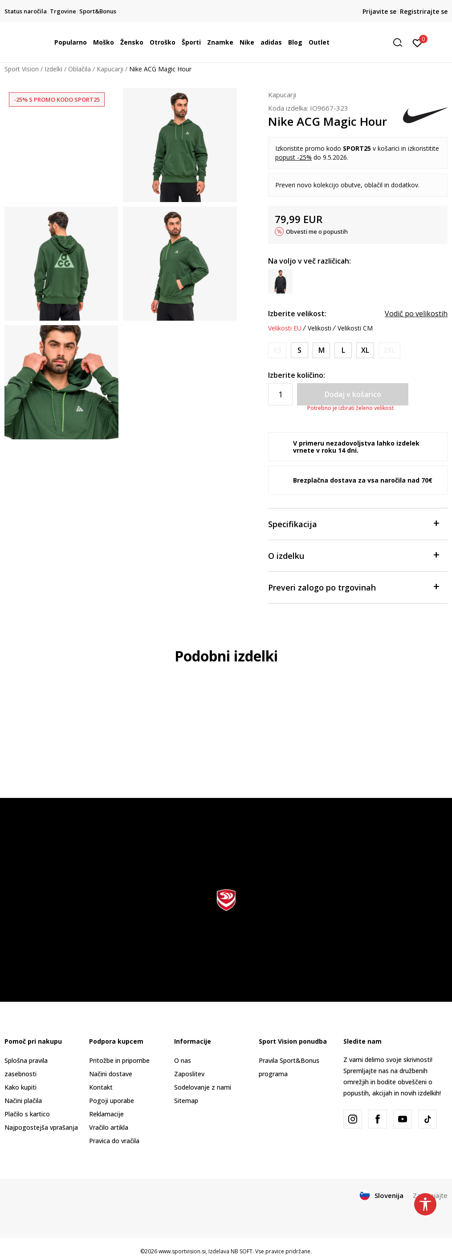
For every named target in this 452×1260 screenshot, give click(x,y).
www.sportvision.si (182, 1251)
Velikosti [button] (319, 328)
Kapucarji (110, 69)
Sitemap (186, 1100)
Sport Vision (21, 69)
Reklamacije (106, 1114)
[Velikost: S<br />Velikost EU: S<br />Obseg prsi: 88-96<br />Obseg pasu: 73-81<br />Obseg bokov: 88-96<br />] (299, 350)
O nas (182, 1060)
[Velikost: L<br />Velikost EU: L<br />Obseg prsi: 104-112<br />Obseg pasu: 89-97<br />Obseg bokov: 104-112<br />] (343, 350)
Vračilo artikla (108, 1127)
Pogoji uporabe (111, 1100)
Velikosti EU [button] (284, 328)
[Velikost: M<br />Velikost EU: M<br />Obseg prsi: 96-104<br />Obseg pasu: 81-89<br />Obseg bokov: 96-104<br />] (321, 350)
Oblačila (79, 69)
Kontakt (101, 1087)
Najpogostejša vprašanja (41, 1127)
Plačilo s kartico (27, 1114)
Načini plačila (23, 1100)
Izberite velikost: (297, 314)
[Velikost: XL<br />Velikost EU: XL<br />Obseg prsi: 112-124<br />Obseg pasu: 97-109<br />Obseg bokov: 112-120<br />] (365, 350)
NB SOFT (241, 1251)
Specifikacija (353, 523)
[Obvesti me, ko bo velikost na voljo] (277, 350)
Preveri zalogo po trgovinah (353, 587)
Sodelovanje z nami (202, 1087)
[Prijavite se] (417, 42)
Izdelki (53, 69)
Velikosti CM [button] (355, 328)
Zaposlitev (189, 1074)
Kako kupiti (20, 1087)
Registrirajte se (424, 11)
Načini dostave (110, 1074)
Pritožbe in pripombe (119, 1060)
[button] (400, 42)
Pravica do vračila (114, 1140)
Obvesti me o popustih (317, 231)
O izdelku (353, 555)
